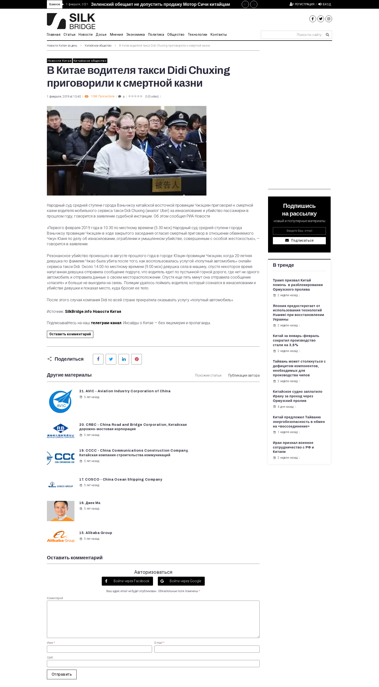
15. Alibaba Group (205, 453)
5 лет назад (89, 401)
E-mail (159, 571)
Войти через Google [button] (185, 510)
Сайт (50, 586)
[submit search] (327, 34)
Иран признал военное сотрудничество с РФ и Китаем (293, 447)
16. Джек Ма (89, 453)
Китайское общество (98, 45)
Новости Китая (59, 61)
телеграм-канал (106, 323)
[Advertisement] (299, 116)
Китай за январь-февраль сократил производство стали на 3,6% (296, 340)
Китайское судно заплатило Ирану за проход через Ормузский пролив (297, 396)
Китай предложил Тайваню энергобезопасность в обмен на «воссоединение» (299, 421)
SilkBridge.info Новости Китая (93, 311)
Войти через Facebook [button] (131, 510)
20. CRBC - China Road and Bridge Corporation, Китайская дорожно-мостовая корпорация (220, 395)
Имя (51, 571)
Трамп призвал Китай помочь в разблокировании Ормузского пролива (298, 285)
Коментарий (55, 526)
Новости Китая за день (62, 45)
